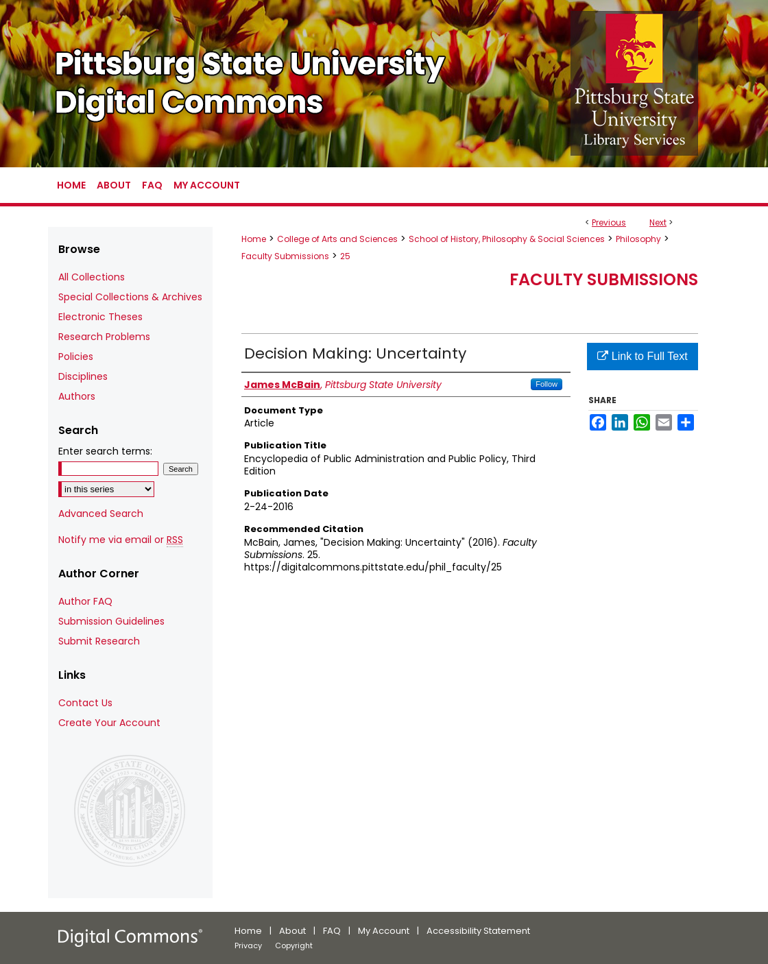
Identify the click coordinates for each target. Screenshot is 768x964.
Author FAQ (85, 601)
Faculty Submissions (285, 256)
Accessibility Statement (478, 930)
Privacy (248, 945)
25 (345, 256)
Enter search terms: (105, 451)
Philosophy (638, 239)
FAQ (332, 930)
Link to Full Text (642, 356)
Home (253, 239)
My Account (383, 930)
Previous (609, 222)
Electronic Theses (100, 317)
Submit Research (99, 641)
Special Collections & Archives (130, 297)
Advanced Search (100, 513)
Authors (76, 396)
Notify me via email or (120, 540)
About (292, 930)
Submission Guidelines (111, 621)
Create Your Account (109, 723)
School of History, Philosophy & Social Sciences (507, 239)
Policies (75, 356)
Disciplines (83, 376)
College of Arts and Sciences (337, 239)
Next (658, 222)
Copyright (294, 945)
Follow (546, 384)
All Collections (91, 277)
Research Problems (104, 337)
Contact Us (85, 703)
